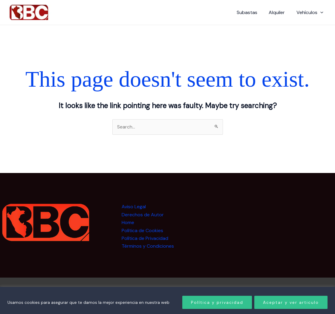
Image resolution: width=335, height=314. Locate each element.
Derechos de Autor (143, 215)
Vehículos (310, 12)
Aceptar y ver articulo (291, 302)
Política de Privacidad (145, 238)
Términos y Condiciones (148, 246)
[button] (321, 12)
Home (128, 223)
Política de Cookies (142, 230)
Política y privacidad (217, 302)
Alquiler (280, 12)
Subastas (251, 12)
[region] (167, 300)
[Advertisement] (286, 240)
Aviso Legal (134, 207)
